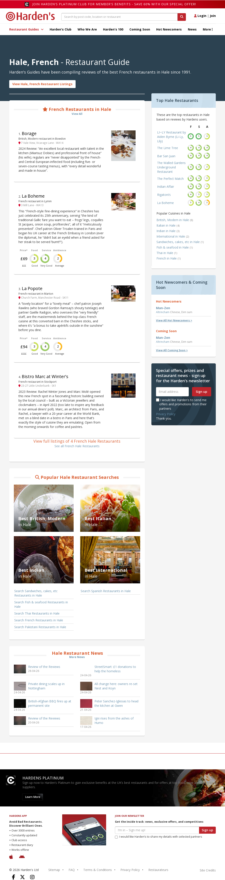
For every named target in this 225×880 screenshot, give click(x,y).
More (208, 29)
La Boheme (33, 196)
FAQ (72, 870)
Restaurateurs (158, 870)
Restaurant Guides (26, 29)
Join (213, 16)
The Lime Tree (167, 148)
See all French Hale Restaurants (77, 446)
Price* (23, 250)
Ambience (59, 250)
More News (77, 657)
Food (34, 250)
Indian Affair (165, 186)
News (192, 29)
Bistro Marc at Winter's (45, 376)
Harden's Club (60, 29)
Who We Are (87, 29)
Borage (29, 133)
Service (46, 250)
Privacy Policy (165, 414)
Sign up (201, 392)
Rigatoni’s (164, 195)
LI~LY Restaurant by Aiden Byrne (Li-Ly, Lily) (171, 136)
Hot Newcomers (169, 29)
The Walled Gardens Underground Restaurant (171, 167)
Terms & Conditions (97, 870)
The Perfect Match (170, 179)
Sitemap (54, 870)
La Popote (32, 288)
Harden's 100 (113, 29)
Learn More (32, 797)
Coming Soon (139, 29)
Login (200, 16)
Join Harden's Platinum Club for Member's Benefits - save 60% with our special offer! (114, 4)
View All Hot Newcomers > (174, 320)
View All (77, 114)
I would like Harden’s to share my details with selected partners (158, 837)
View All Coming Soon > (172, 350)
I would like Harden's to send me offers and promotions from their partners (181, 404)
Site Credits (208, 870)
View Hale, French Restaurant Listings (42, 84)
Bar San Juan (166, 156)
